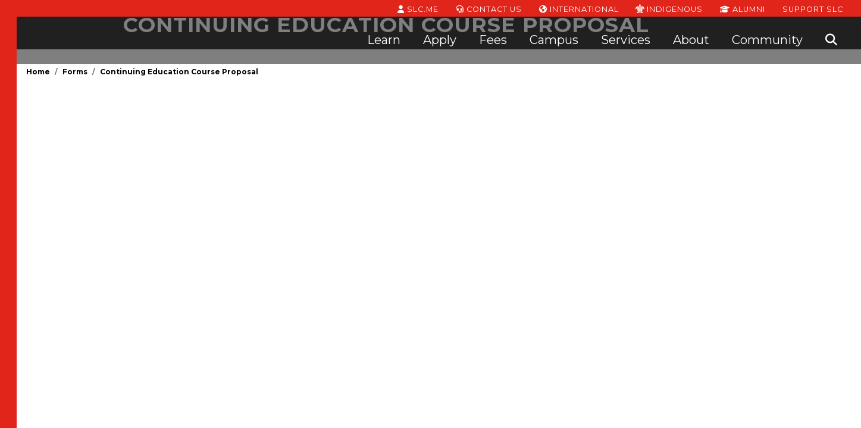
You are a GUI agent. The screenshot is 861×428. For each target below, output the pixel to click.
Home (38, 71)
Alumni (742, 8)
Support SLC (812, 8)
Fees (493, 40)
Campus (554, 40)
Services (625, 40)
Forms (74, 71)
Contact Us (489, 8)
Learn (383, 40)
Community (767, 40)
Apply (439, 40)
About (691, 40)
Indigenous (669, 8)
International (579, 8)
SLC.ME (418, 8)
